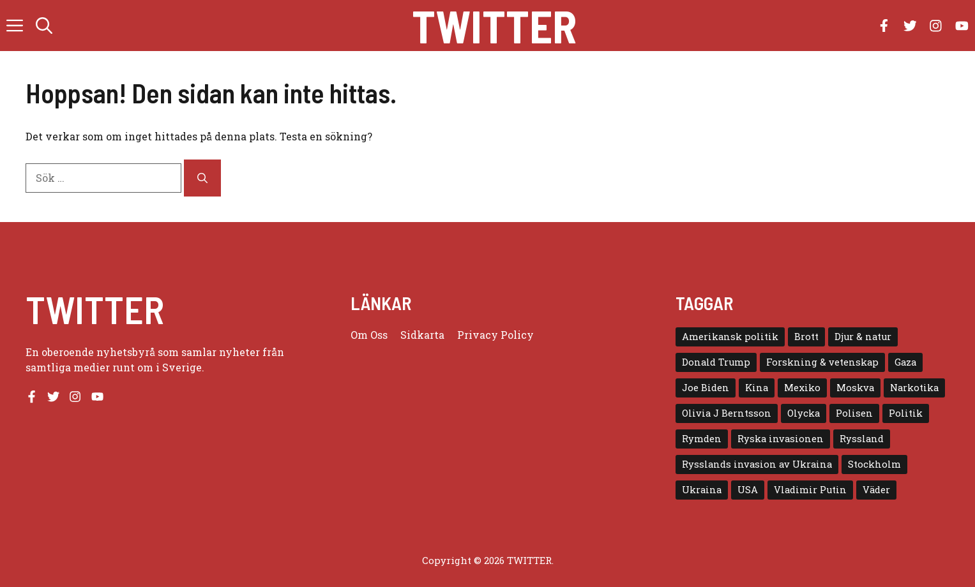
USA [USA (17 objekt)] (747, 490)
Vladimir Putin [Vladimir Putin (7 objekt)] (810, 490)
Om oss (369, 334)
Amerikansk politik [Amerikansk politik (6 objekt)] (730, 337)
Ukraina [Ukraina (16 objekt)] (702, 490)
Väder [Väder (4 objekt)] (876, 490)
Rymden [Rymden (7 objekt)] (702, 439)
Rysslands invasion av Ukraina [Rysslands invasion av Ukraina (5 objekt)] (757, 464)
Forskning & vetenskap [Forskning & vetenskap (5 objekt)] (822, 362)
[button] (44, 25)
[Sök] (202, 178)
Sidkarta (422, 334)
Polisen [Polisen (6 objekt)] (854, 413)
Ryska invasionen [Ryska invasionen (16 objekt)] (780, 439)
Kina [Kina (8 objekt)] (756, 388)
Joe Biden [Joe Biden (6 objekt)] (705, 388)
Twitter (494, 25)
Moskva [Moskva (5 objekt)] (855, 388)
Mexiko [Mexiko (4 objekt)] (802, 388)
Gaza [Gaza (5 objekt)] (905, 362)
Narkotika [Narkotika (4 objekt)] (914, 388)
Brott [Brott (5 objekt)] (806, 337)
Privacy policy (495, 334)
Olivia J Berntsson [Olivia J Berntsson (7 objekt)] (726, 413)
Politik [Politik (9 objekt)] (906, 413)
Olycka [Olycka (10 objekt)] (803, 413)
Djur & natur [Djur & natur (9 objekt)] (863, 337)
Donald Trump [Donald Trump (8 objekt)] (716, 362)
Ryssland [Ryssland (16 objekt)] (862, 439)
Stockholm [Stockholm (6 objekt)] (874, 464)
